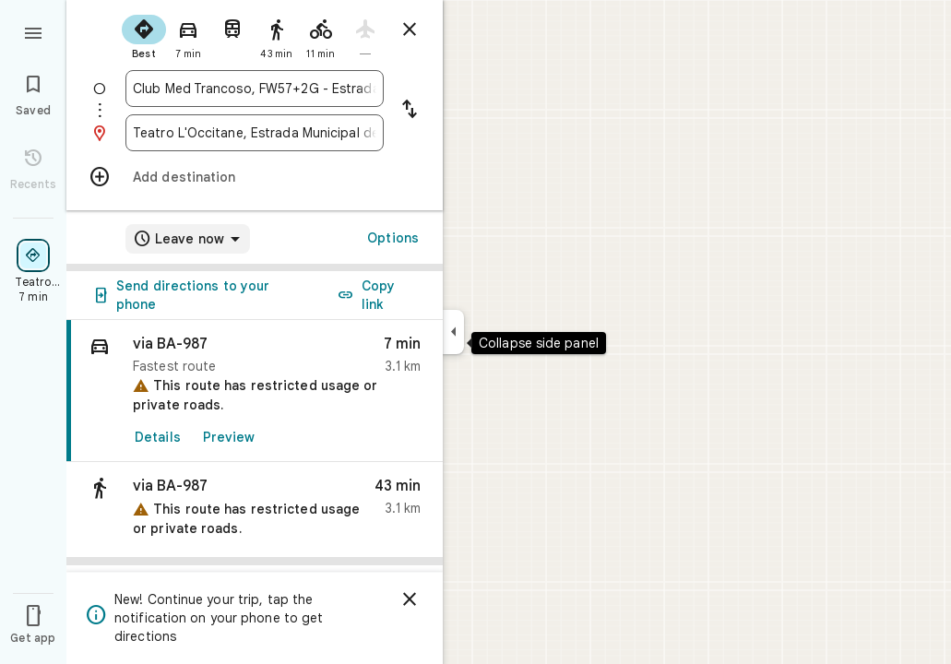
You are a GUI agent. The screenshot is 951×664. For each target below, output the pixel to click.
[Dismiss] (409, 599)
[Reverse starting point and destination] (409, 110)
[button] (254, 510)
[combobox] (254, 88)
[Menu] (33, 31)
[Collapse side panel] (453, 332)
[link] (254, 391)
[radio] (144, 35)
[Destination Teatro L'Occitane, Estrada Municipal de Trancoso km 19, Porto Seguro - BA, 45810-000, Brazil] (254, 133)
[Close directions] (409, 29)
